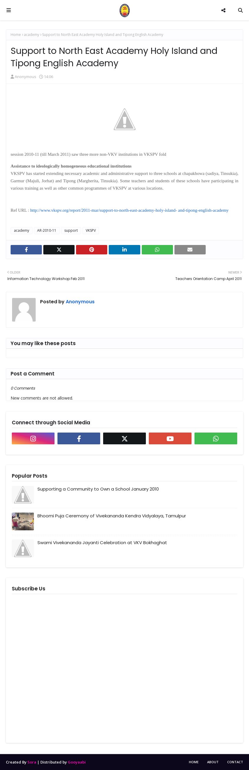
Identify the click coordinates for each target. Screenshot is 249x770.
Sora (31, 762)
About (213, 762)
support (71, 230)
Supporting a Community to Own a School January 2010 (98, 489)
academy (31, 34)
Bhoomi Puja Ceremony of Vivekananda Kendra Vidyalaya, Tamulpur (111, 516)
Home (16, 34)
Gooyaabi (77, 762)
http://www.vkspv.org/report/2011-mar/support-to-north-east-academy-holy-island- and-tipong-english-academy (129, 210)
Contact (235, 762)
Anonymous (25, 76)
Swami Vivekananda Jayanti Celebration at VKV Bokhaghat (102, 542)
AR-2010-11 (46, 230)
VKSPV (91, 230)
